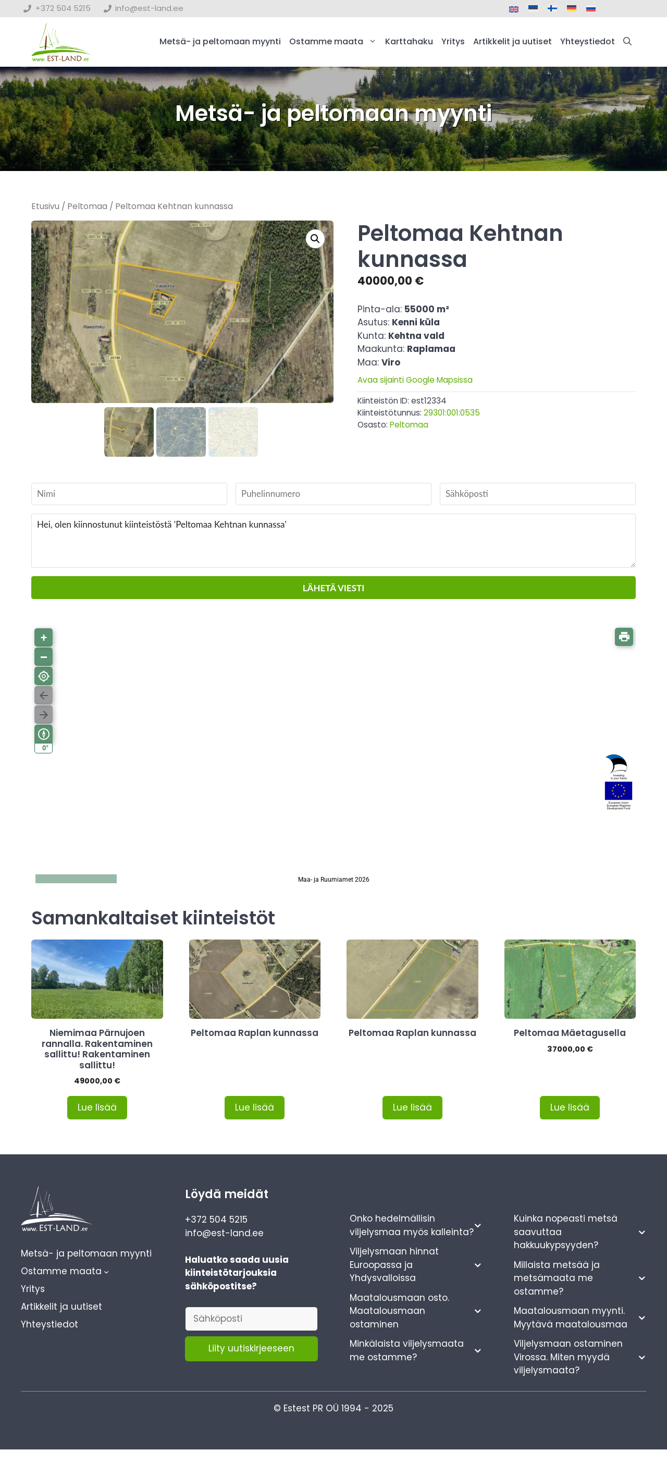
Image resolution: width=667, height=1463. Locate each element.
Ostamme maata (335, 43)
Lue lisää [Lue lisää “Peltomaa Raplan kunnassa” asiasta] (254, 1108)
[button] (627, 43)
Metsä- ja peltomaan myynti (220, 43)
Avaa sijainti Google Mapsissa (415, 382)
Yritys (453, 43)
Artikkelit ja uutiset (512, 43)
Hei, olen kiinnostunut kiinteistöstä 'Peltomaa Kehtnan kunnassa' (333, 541)
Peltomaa (87, 208)
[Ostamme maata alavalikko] (106, 1272)
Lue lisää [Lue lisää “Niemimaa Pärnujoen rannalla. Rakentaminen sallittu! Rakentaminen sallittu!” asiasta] (97, 1108)
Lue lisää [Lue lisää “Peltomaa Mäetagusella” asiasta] (569, 1108)
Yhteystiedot (587, 43)
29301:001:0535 (452, 415)
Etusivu (45, 208)
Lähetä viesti (333, 588)
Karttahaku (409, 43)
